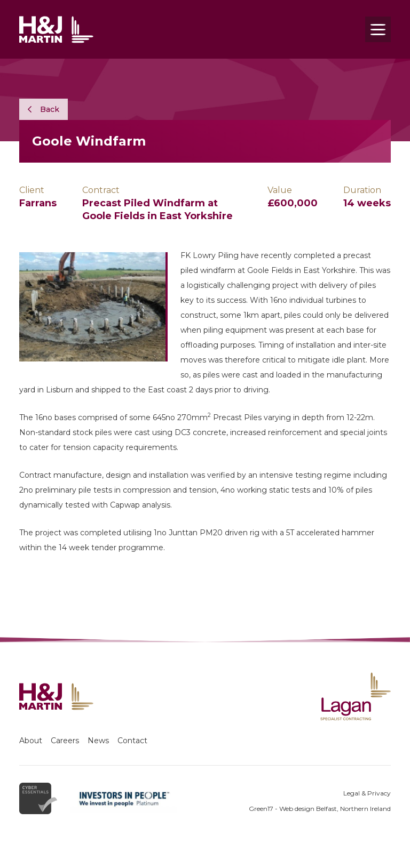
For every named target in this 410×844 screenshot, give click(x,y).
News (98, 740)
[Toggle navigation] (378, 29)
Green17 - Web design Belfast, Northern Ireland (320, 809)
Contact (132, 740)
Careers (65, 740)
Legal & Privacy (367, 793)
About (30, 740)
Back (43, 109)
